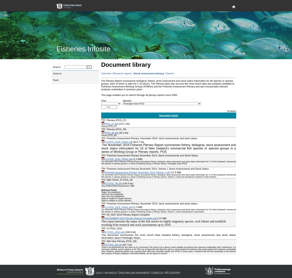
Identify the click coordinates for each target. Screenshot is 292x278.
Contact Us (157, 272)
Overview (106, 73)
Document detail (168, 115)
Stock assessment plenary (149, 73)
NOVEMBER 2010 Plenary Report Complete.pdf (131, 218)
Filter (108, 107)
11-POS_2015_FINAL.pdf (119, 142)
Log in (99, 272)
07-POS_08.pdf (113, 244)
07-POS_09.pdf (113, 183)
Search (170, 73)
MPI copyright (172, 272)
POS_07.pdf (111, 123)
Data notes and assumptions (134, 272)
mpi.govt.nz (110, 272)
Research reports (122, 73)
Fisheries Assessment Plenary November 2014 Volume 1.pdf (137, 172)
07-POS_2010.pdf (114, 232)
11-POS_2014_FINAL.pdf (119, 159)
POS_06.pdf (111, 132)
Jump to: (57, 73)
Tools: (56, 80)
